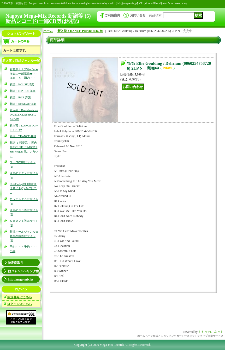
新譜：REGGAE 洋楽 (23, 103)
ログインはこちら (19, 304)
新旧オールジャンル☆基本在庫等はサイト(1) (24, 236)
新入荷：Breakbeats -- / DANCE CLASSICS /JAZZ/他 (24, 114)
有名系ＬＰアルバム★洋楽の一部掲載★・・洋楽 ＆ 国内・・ (24, 74)
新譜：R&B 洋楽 (20, 97)
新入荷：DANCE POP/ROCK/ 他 (80, 31)
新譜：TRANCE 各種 (23, 136)
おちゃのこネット (210, 332)
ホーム (48, 31)
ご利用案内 (112, 15)
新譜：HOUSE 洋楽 (22, 84)
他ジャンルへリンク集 (23, 271)
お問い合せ (138, 15)
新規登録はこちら (19, 297)
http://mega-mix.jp (20, 279)
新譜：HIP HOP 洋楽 (22, 90)
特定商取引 (15, 263)
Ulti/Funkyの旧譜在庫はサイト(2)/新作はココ (23, 188)
